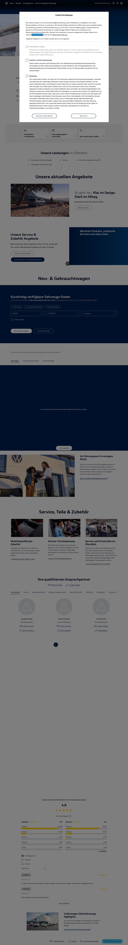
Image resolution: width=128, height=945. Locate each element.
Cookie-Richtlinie (37, 35)
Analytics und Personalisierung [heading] (39, 60)
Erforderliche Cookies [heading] (35, 46)
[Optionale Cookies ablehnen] (44, 116)
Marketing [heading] (31, 76)
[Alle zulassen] (83, 116)
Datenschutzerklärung (59, 35)
